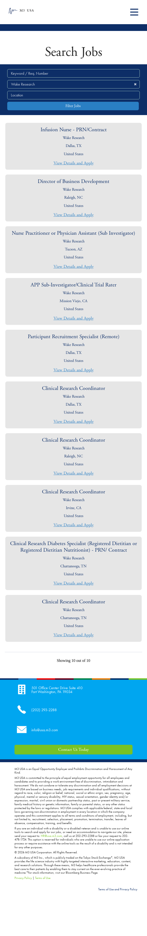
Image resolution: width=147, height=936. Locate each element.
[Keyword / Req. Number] (73, 73)
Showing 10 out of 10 (73, 660)
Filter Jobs (73, 106)
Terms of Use (42, 878)
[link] (73, 146)
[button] (135, 84)
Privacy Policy (23, 878)
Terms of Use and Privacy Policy (117, 889)
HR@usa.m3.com (51, 836)
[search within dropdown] (74, 84)
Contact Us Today (73, 749)
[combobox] (73, 95)
